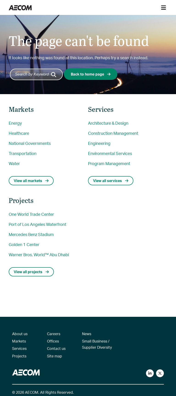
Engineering (99, 143)
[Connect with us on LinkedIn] (150, 373)
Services (19, 348)
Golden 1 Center (24, 244)
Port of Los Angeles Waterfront (37, 224)
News (86, 333)
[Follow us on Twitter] (160, 373)
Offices (53, 341)
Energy (15, 123)
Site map (54, 356)
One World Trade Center (31, 214)
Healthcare (19, 133)
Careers (53, 333)
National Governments (30, 143)
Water (14, 163)
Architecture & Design (108, 123)
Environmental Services (110, 153)
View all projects (31, 271)
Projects (19, 356)
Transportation (22, 153)
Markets (19, 341)
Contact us (56, 348)
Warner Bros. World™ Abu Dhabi (39, 254)
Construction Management (113, 133)
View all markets (31, 180)
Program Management (109, 163)
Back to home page (90, 74)
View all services (110, 180)
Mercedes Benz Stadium (31, 234)
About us (20, 333)
